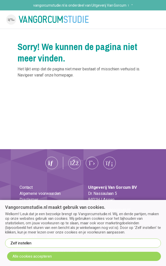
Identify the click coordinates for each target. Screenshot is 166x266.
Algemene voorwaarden (40, 193)
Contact (26, 187)
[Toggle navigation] (11, 19)
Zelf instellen (20, 243)
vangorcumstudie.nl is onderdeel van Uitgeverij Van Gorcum (83, 5)
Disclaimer (29, 199)
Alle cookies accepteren (32, 256)
